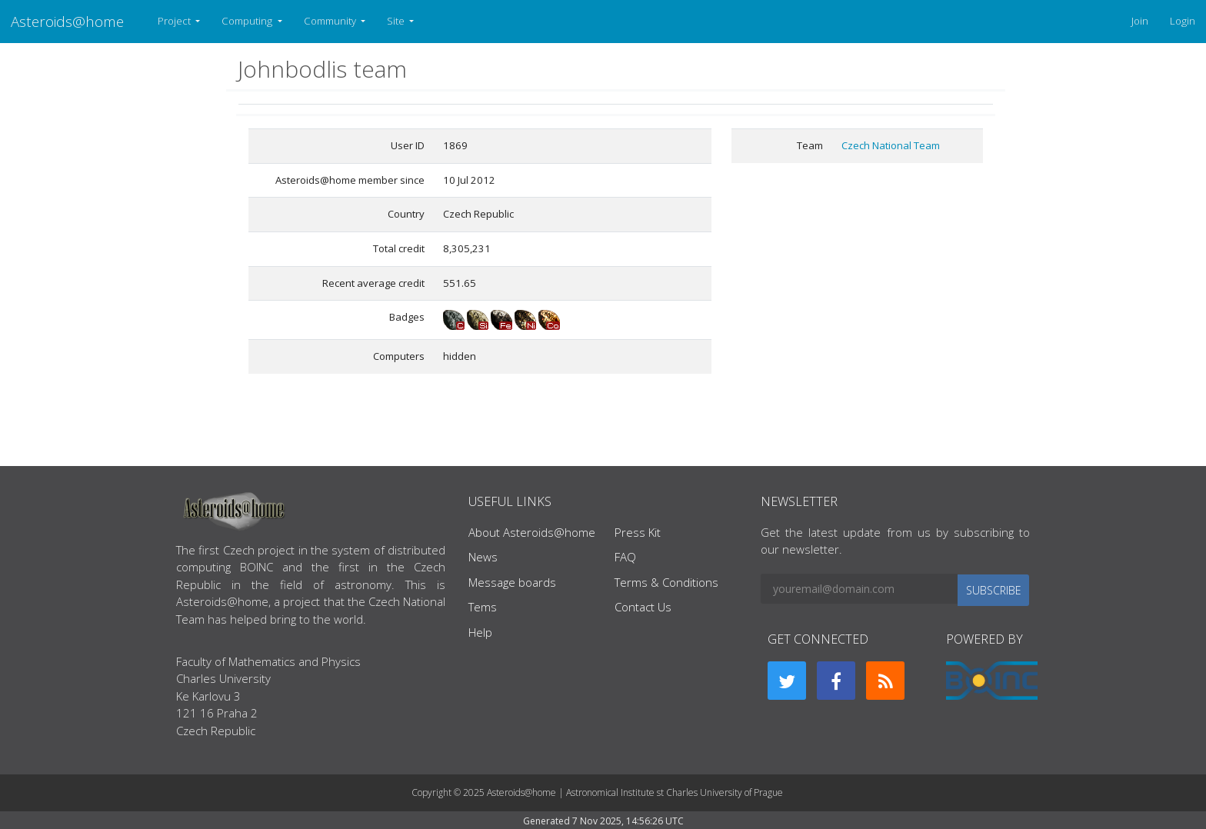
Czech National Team (890, 145)
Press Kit (638, 532)
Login (1182, 21)
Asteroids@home (67, 21)
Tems (482, 606)
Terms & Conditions (666, 582)
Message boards (512, 582)
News (483, 556)
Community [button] (331, 21)
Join (1139, 21)
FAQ (625, 556)
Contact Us (643, 606)
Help (480, 632)
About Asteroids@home (531, 532)
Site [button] (397, 21)
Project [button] (175, 21)
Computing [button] (248, 21)
